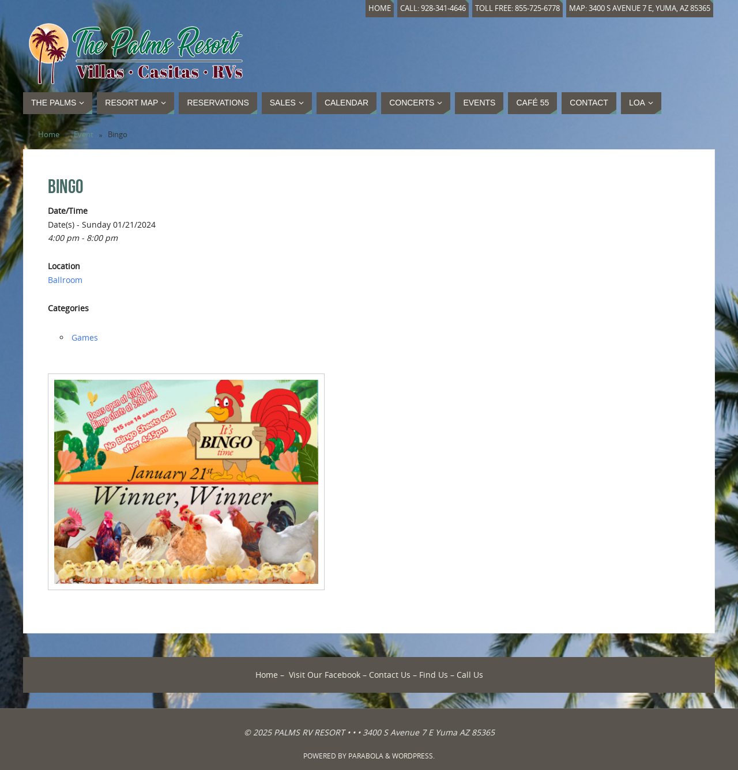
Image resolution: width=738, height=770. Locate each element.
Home (379, 8)
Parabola (365, 756)
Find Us (433, 674)
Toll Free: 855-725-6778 (517, 8)
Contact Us (390, 674)
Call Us (470, 674)
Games (84, 337)
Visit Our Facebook (324, 674)
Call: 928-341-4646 (433, 8)
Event (83, 134)
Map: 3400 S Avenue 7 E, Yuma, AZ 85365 (639, 8)
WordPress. (413, 756)
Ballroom (65, 279)
